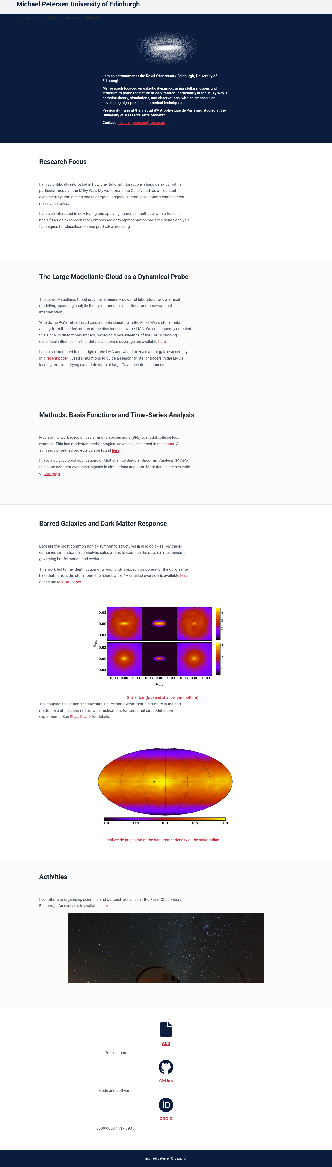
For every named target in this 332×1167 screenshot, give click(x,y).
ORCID (166, 1118)
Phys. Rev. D (80, 716)
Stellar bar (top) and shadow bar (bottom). (163, 697)
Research (52, 17)
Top (27, 17)
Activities (72, 17)
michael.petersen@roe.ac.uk (141, 122)
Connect (93, 17)
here (162, 341)
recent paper (57, 358)
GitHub (166, 1081)
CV (37, 17)
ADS (166, 1043)
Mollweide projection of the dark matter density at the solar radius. (163, 839)
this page (52, 473)
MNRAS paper (69, 582)
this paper (165, 443)
